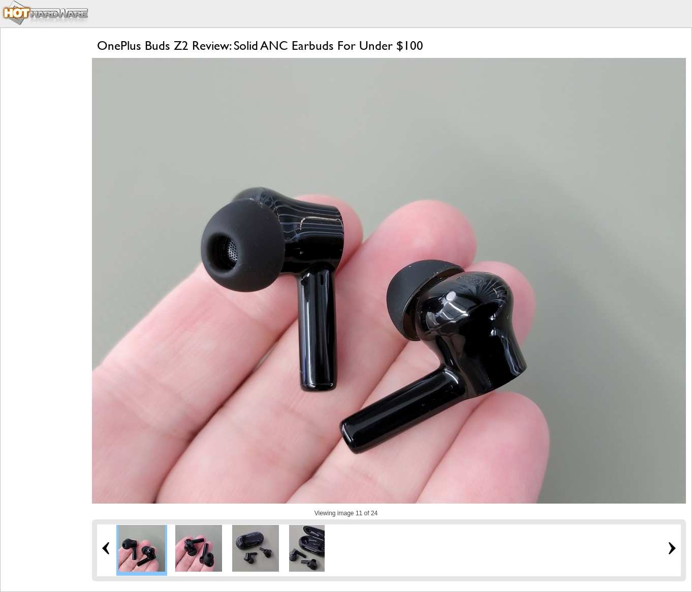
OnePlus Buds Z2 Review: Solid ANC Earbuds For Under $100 (260, 45)
